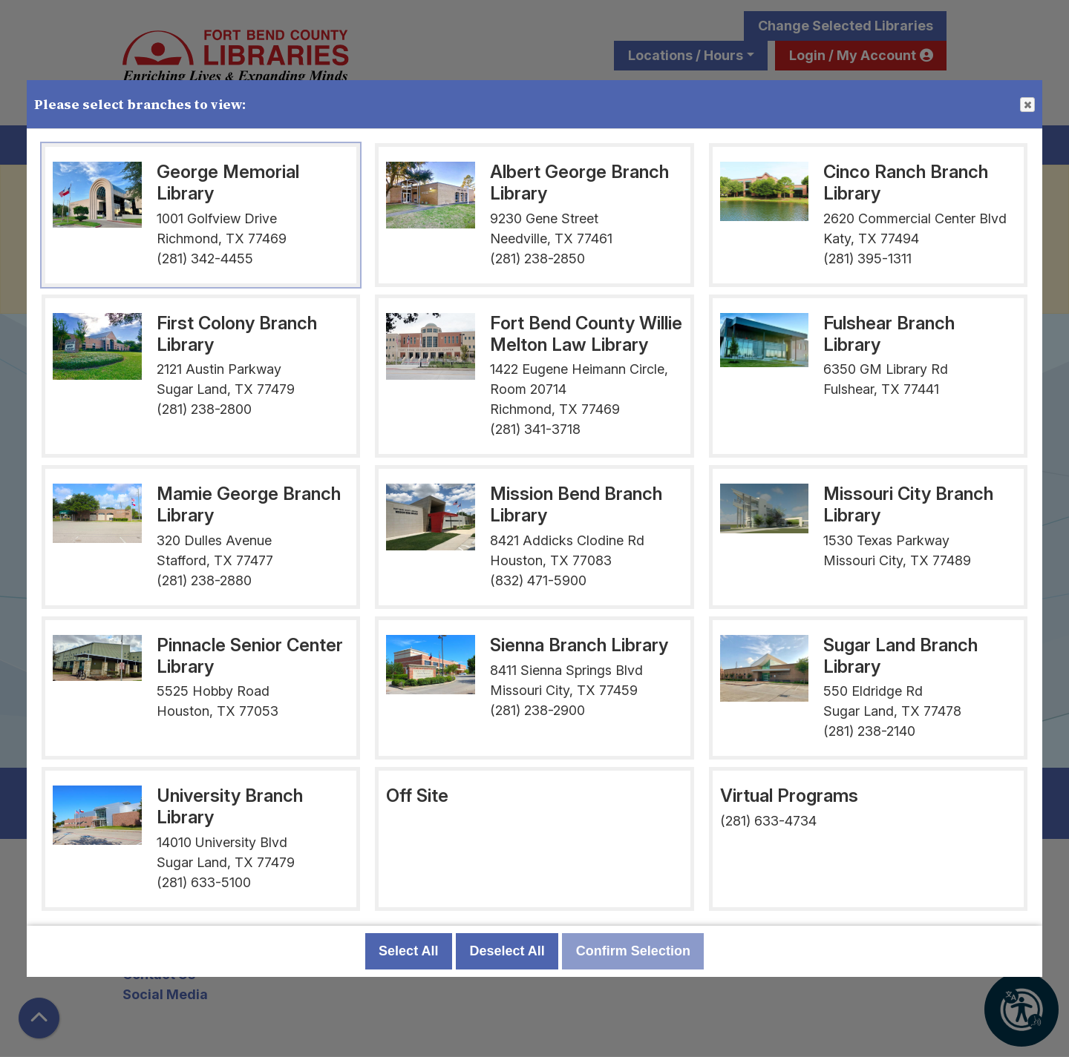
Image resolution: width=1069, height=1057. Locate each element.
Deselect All (506, 951)
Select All (408, 951)
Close (1026, 105)
